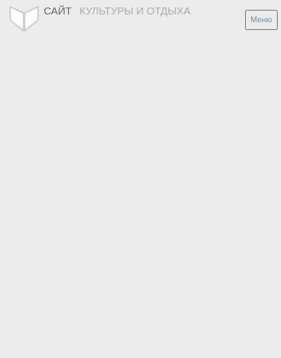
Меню (261, 19)
